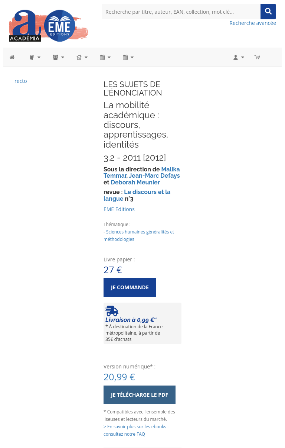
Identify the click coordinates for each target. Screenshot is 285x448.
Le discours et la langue (137, 195)
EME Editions (119, 209)
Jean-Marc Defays (154, 175)
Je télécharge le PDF (139, 394)
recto (20, 80)
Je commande (130, 287)
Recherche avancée (252, 22)
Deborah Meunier (135, 182)
